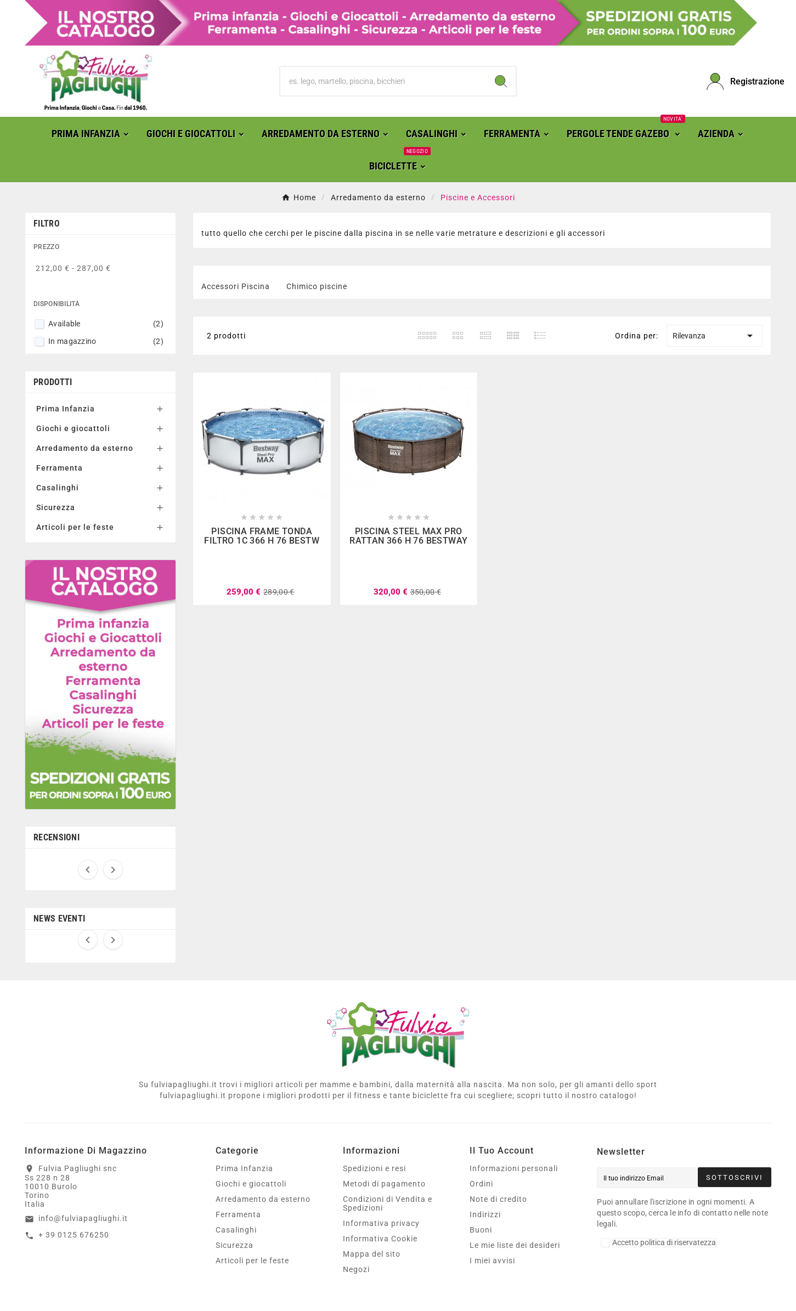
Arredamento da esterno (84, 448)
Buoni (481, 1229)
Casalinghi (57, 487)
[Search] (501, 81)
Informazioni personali (514, 1168)
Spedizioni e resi (374, 1168)
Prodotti (52, 382)
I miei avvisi (492, 1260)
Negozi (356, 1269)
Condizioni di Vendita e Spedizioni (387, 1203)
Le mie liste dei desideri (515, 1245)
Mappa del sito (371, 1254)
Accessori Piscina (235, 286)
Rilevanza (715, 335)
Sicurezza (55, 507)
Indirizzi (485, 1214)
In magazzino (105, 341)
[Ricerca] (383, 81)
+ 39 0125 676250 (73, 1234)
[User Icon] (739, 81)
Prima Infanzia (65, 408)
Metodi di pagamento (384, 1183)
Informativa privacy (381, 1223)
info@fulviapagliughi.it (83, 1218)
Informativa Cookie (380, 1238)
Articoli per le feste (75, 527)
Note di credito (498, 1199)
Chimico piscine (316, 286)
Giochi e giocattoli (73, 428)
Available (105, 323)
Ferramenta (59, 468)
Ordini (481, 1183)
